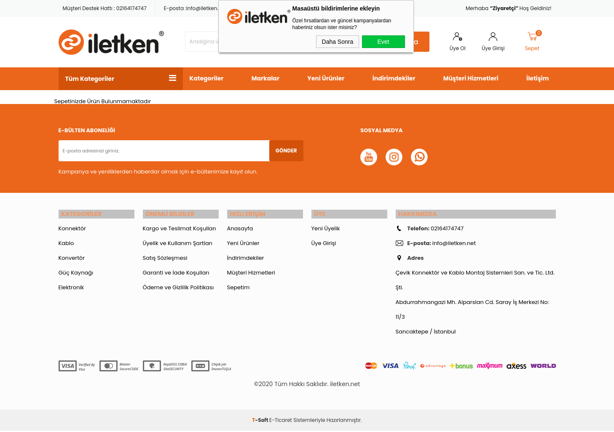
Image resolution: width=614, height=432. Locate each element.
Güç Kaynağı (76, 274)
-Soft (260, 421)
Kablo (66, 244)
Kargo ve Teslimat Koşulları (179, 230)
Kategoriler (207, 78)
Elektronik (71, 289)
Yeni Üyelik (325, 230)
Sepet (534, 42)
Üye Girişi (493, 48)
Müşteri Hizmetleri (471, 78)
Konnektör (72, 230)
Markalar (265, 78)
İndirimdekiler (394, 78)
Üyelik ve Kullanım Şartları (177, 244)
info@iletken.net (206, 8)
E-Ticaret (280, 421)
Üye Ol (458, 48)
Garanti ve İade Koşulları (176, 274)
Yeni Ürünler (325, 78)
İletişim (537, 78)
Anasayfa (240, 230)
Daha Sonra (338, 41)
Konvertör (72, 259)
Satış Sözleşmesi (165, 259)
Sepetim (238, 289)
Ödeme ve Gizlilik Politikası (178, 289)
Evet (383, 41)
